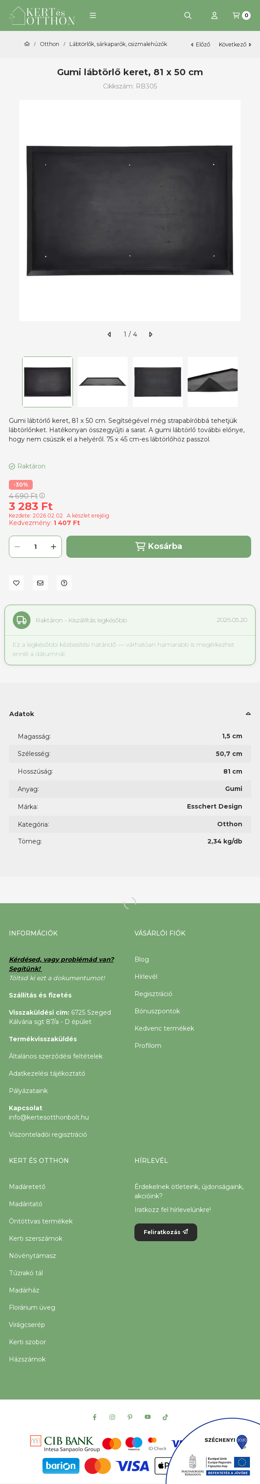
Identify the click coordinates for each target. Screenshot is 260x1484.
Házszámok (27, 1359)
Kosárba (158, 546)
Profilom (147, 1046)
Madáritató (25, 1204)
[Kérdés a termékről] (64, 583)
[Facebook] (94, 1417)
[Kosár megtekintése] (241, 15)
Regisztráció (153, 994)
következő (235, 44)
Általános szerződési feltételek (56, 1056)
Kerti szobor (27, 1342)
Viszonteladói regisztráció (48, 1135)
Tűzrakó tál (26, 1273)
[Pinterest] (130, 1417)
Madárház (24, 1290)
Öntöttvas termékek (41, 1221)
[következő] (150, 334)
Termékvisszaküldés (43, 1039)
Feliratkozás (166, 1232)
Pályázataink (28, 1091)
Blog (141, 959)
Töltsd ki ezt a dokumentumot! (58, 978)
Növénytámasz (32, 1256)
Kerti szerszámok (35, 1238)
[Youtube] (148, 1417)
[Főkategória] (27, 44)
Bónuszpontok (157, 1011)
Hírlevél (145, 977)
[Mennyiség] (35, 546)
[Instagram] (112, 1417)
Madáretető (27, 1187)
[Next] (246, 382)
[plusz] (53, 546)
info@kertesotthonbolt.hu (49, 1117)
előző (200, 44)
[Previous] (13, 382)
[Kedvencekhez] (16, 583)
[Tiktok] (165, 1417)
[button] (93, 15)
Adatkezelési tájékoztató (47, 1074)
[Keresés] (188, 15)
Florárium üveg (32, 1307)
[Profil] (214, 15)
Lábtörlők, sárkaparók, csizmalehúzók (118, 44)
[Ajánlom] (40, 583)
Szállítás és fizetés (40, 995)
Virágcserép (27, 1325)
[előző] (110, 334)
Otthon (49, 44)
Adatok (21, 714)
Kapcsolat (25, 1108)
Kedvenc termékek (164, 1028)
